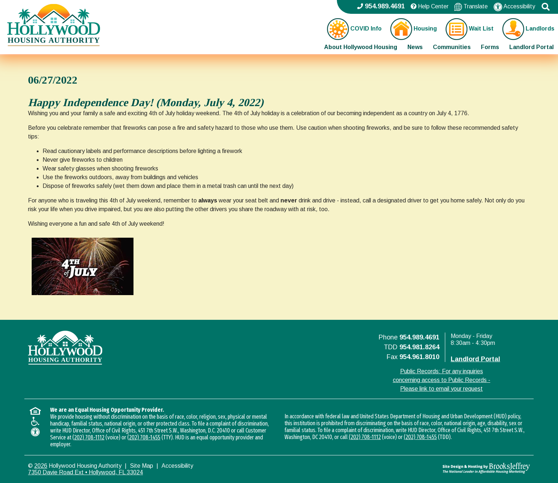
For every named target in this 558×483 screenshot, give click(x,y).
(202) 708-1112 (88, 437)
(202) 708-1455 (143, 437)
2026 (40, 466)
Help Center (430, 6)
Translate (471, 7)
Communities (452, 47)
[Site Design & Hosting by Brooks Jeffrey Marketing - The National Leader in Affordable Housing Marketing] (467, 468)
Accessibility (514, 7)
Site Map (141, 466)
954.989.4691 (419, 337)
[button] (546, 7)
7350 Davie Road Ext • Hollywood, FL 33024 (85, 472)
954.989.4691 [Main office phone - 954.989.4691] (381, 6)
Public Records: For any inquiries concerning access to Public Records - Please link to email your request (441, 380)
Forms (490, 47)
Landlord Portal (531, 47)
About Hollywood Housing (360, 47)
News (415, 47)
